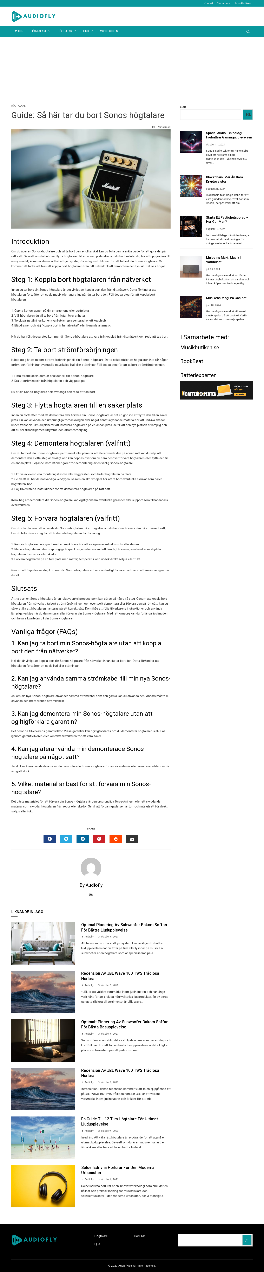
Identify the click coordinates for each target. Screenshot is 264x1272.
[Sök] (247, 1240)
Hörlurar (67, 31)
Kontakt (208, 3)
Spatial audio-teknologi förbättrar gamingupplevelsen (229, 135)
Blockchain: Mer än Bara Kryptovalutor (224, 179)
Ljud (88, 31)
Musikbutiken (243, 3)
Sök (183, 107)
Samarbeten (224, 3)
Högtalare (41, 31)
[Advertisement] (132, 67)
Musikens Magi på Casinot (226, 298)
